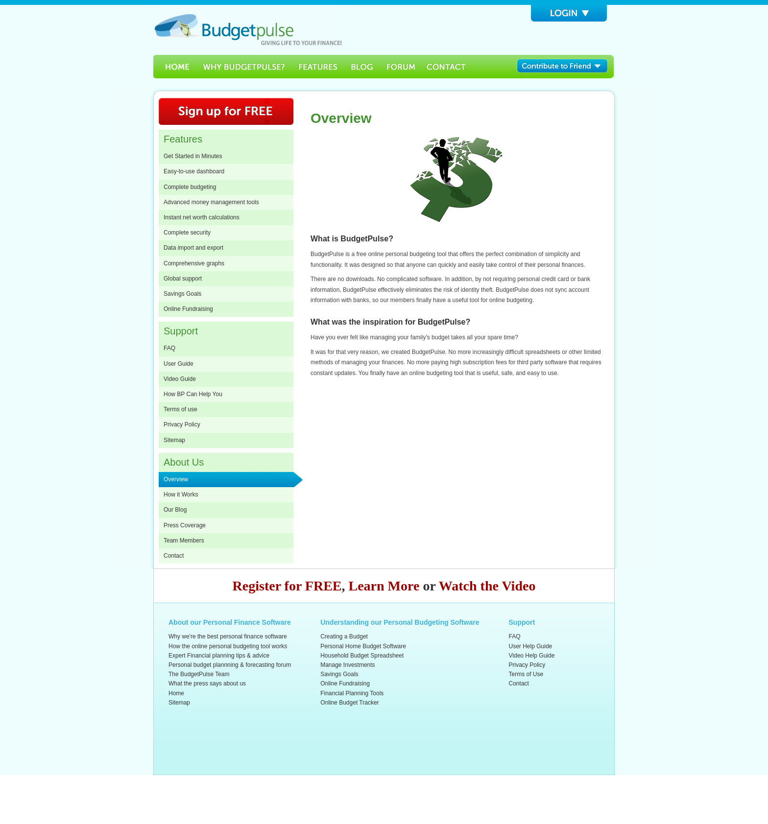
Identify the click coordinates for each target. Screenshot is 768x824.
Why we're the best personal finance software (227, 636)
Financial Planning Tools (352, 693)
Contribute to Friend (566, 66)
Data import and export (193, 247)
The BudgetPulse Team (199, 674)
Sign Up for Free (226, 111)
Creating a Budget (344, 636)
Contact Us (447, 66)
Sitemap (174, 440)
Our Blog (175, 509)
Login (568, 13)
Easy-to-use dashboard (194, 171)
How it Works (181, 494)
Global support (183, 278)
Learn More (384, 585)
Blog (362, 66)
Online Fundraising (188, 309)
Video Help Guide (532, 655)
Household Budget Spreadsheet (362, 655)
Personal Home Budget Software (363, 646)
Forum (401, 66)
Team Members (184, 540)
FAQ (169, 348)
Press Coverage (185, 525)
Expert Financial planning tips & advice (218, 655)
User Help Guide (530, 646)
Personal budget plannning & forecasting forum (229, 664)
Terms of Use (526, 674)
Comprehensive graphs (194, 263)
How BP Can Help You (193, 394)
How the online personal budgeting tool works (227, 646)
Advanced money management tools (211, 202)
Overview (176, 479)
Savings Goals (182, 293)
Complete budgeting (190, 187)
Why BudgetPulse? (243, 66)
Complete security (187, 232)
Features (318, 66)
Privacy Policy (182, 424)
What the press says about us (207, 683)
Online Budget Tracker (349, 702)
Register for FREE (287, 585)
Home (174, 66)
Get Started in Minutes (193, 156)
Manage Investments (347, 664)
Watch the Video (487, 585)
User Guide (178, 363)
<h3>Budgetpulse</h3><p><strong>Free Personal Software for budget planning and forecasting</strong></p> (248, 30)
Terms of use (180, 409)
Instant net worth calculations (202, 217)
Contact (174, 555)
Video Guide (180, 379)
